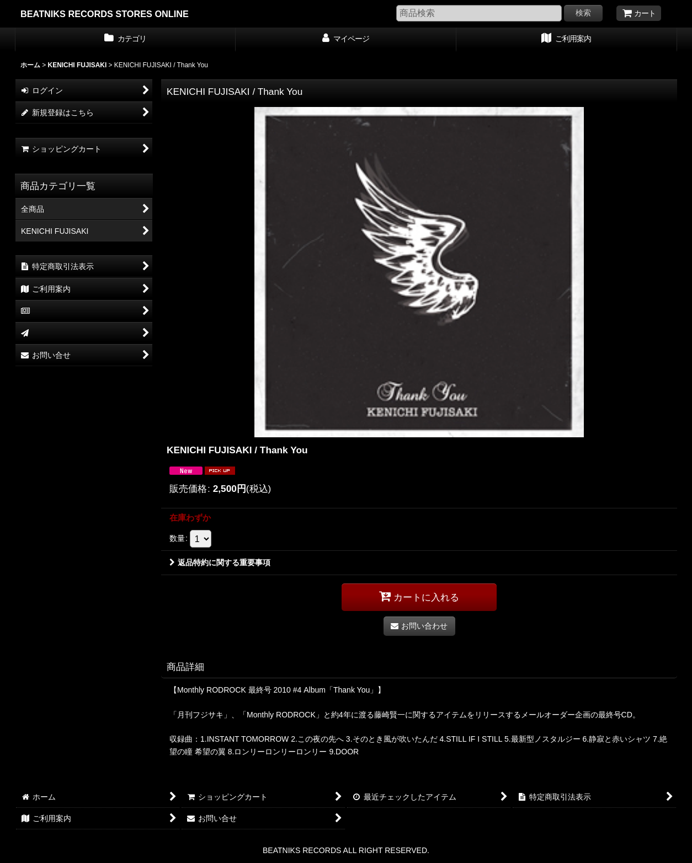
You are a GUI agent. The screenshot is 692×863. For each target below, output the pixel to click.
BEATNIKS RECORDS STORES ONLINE (104, 14)
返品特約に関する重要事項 (219, 562)
